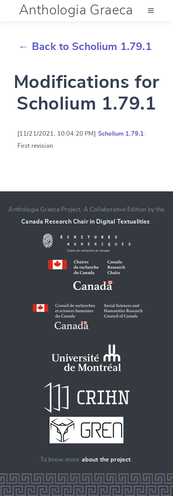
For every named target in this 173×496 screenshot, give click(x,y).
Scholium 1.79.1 (121, 134)
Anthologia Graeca (76, 10)
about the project (106, 460)
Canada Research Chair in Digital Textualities (85, 222)
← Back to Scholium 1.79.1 (85, 47)
